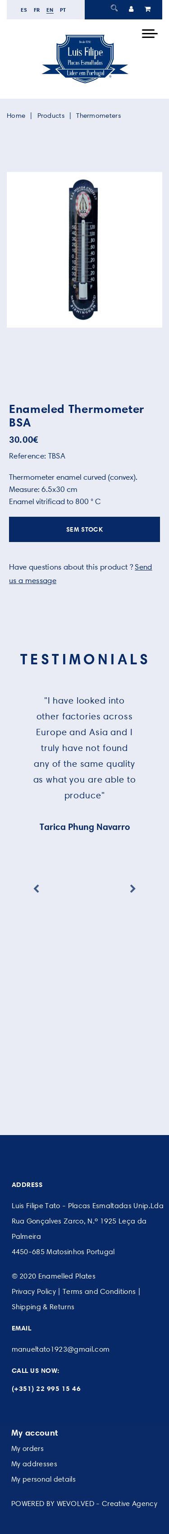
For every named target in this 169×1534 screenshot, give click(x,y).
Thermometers (98, 115)
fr (37, 9)
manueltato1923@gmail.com (61, 1349)
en (50, 9)
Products (50, 115)
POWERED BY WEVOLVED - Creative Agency (84, 1503)
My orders (27, 1448)
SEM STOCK (84, 529)
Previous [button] (36, 889)
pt (63, 9)
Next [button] (133, 889)
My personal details (43, 1479)
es (24, 9)
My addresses (34, 1464)
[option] (84, 249)
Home (16, 115)
